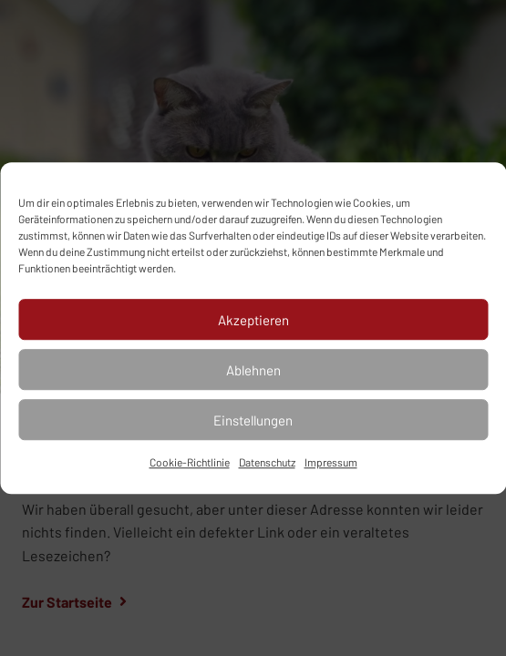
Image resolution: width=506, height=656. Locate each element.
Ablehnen (253, 370)
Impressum (331, 462)
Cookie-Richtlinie (190, 462)
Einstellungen (253, 420)
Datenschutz (267, 462)
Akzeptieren (253, 320)
